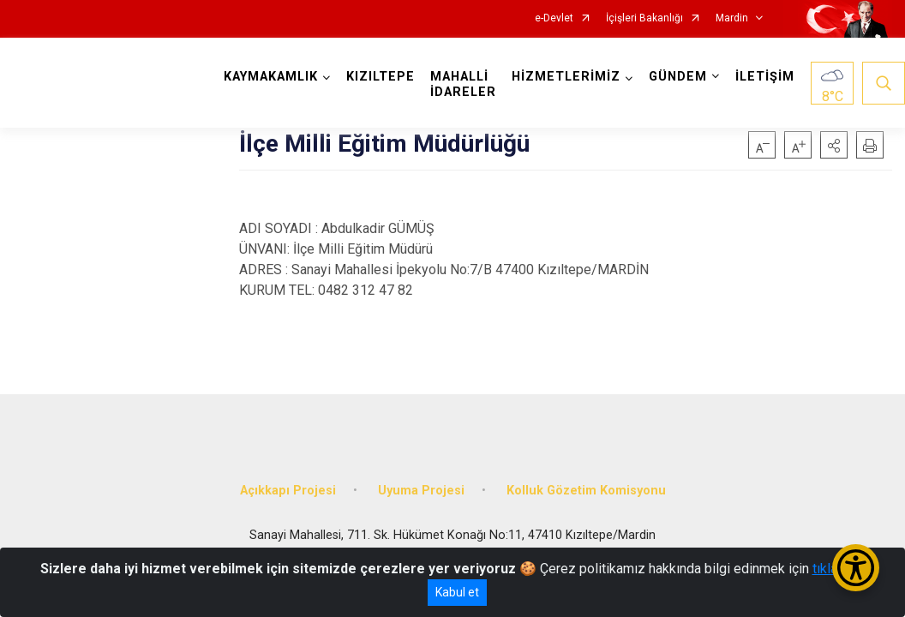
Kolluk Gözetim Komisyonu (586, 490)
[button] (834, 145)
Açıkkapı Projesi (288, 490)
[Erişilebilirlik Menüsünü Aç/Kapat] (855, 567)
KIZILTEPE (380, 76)
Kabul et (457, 592)
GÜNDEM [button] (678, 76)
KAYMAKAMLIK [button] (271, 76)
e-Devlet (554, 18)
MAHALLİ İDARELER (463, 84)
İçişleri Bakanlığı (644, 18)
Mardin (732, 18)
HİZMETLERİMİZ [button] (566, 76)
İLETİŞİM (764, 76)
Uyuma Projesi (421, 490)
